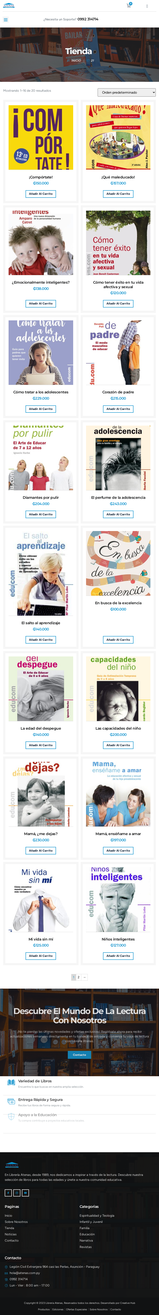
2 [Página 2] (78, 977)
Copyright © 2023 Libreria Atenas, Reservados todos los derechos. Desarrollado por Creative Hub (79, 1302)
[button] (6, 20)
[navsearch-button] (110, 5)
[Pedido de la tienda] (127, 92)
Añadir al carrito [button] (41, 193)
